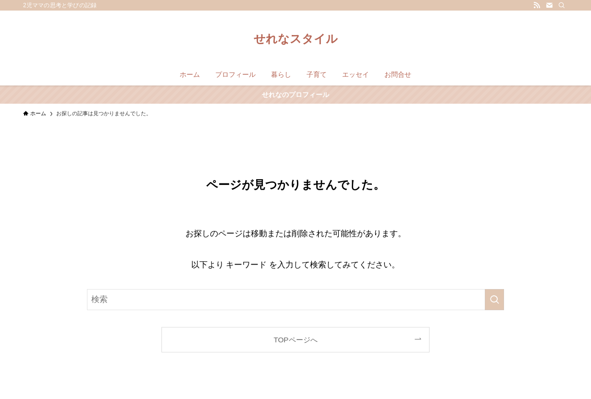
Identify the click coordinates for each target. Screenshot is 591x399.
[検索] (561, 5)
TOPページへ (295, 340)
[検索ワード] (295, 299)
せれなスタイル (296, 39)
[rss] (536, 5)
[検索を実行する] (494, 299)
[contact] (549, 5)
